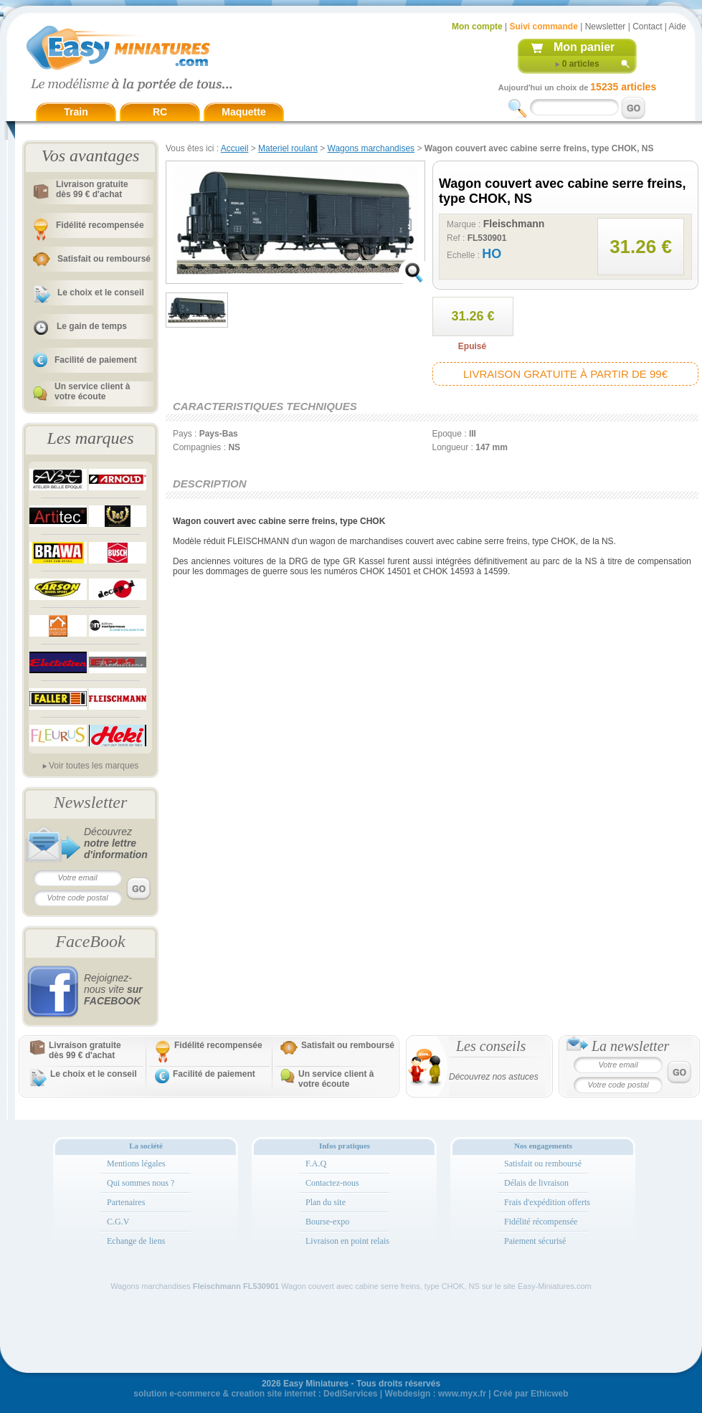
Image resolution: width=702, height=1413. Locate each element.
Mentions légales (136, 1164)
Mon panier (584, 47)
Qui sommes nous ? (140, 1183)
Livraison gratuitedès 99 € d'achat (92, 189)
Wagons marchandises (371, 148)
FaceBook (90, 941)
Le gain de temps (92, 326)
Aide (677, 27)
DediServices (350, 1394)
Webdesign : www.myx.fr (435, 1394)
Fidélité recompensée (100, 225)
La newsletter (630, 1046)
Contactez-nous (332, 1183)
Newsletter (605, 27)
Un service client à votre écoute (92, 391)
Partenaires (126, 1202)
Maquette (243, 112)
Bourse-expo (327, 1222)
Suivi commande (543, 27)
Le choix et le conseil (100, 292)
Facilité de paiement (95, 360)
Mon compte (477, 27)
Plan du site (325, 1202)
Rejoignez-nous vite (113, 989)
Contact (647, 27)
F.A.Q (315, 1164)
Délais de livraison (536, 1183)
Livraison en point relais (347, 1241)
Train (75, 112)
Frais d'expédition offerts (547, 1202)
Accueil (235, 148)
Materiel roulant (288, 148)
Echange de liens (136, 1241)
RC (160, 112)
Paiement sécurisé (535, 1241)
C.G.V (118, 1222)
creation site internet (273, 1394)
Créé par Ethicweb (531, 1394)
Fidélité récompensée (540, 1222)
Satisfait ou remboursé (104, 259)
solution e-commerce (176, 1394)
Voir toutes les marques (93, 766)
